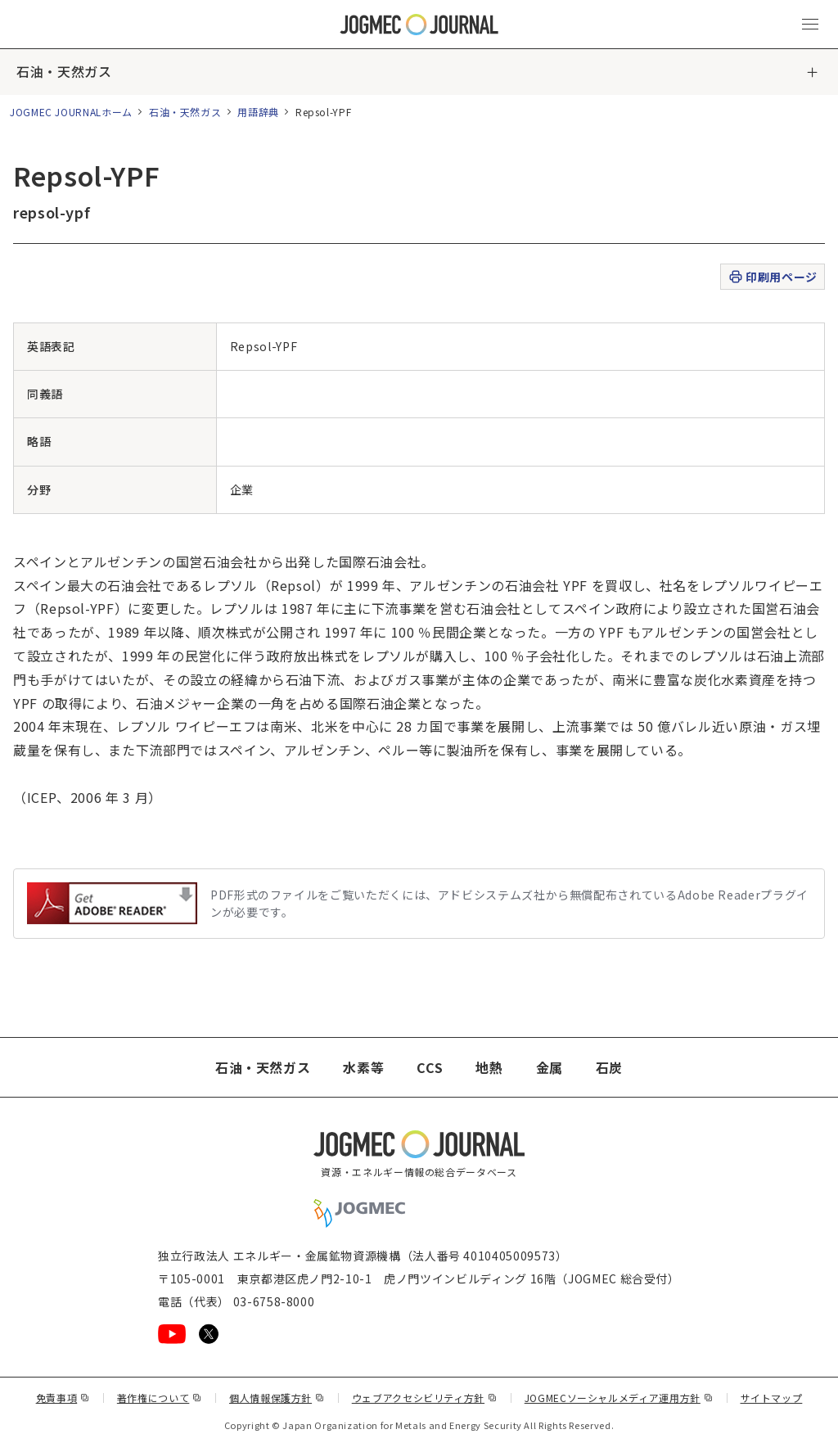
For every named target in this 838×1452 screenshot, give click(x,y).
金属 (549, 1067)
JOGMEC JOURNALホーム (71, 112)
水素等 (363, 1067)
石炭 (609, 1067)
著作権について (159, 1398)
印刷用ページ (772, 277)
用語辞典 (258, 112)
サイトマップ (772, 1398)
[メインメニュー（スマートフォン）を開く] (810, 25)
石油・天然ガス (63, 72)
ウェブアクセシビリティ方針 (425, 1398)
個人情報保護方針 (277, 1398)
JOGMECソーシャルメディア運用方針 (619, 1398)
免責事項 (63, 1398)
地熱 (488, 1067)
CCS (430, 1067)
